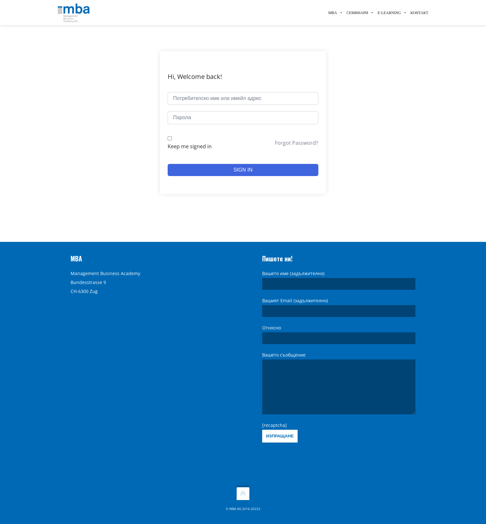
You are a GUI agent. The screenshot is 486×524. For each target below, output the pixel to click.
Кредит (79, 312)
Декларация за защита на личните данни (117, 297)
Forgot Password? (296, 142)
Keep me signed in (190, 146)
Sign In (243, 170)
